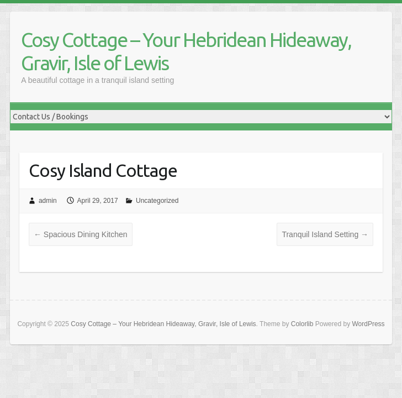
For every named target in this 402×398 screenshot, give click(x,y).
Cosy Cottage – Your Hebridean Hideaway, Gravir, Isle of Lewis (186, 51)
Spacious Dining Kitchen (81, 234)
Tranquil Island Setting (325, 234)
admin (48, 201)
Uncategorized (157, 201)
